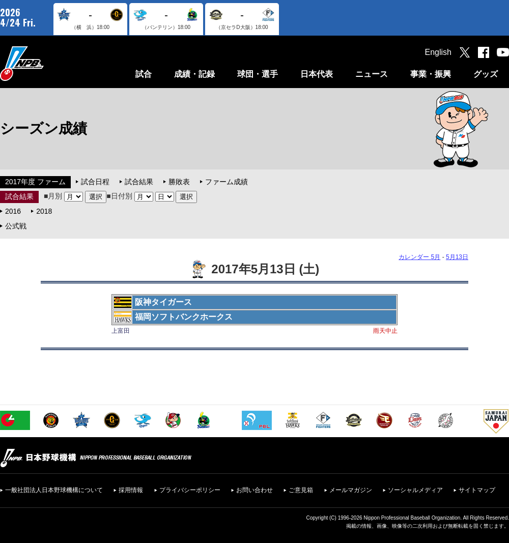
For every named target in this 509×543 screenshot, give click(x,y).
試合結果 (139, 182)
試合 (143, 74)
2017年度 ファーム (35, 182)
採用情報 (131, 490)
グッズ (485, 74)
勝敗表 (179, 182)
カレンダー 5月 (419, 257)
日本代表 (316, 74)
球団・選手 (257, 74)
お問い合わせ (254, 490)
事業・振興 (430, 74)
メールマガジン (350, 490)
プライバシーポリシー (189, 490)
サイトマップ (477, 490)
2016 (13, 211)
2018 (44, 211)
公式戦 (15, 226)
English (438, 52)
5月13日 (457, 257)
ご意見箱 (301, 490)
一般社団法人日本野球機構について (54, 490)
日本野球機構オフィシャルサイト (47, 63)
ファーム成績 (226, 182)
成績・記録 (194, 74)
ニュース (371, 74)
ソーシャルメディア (415, 490)
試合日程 (95, 182)
